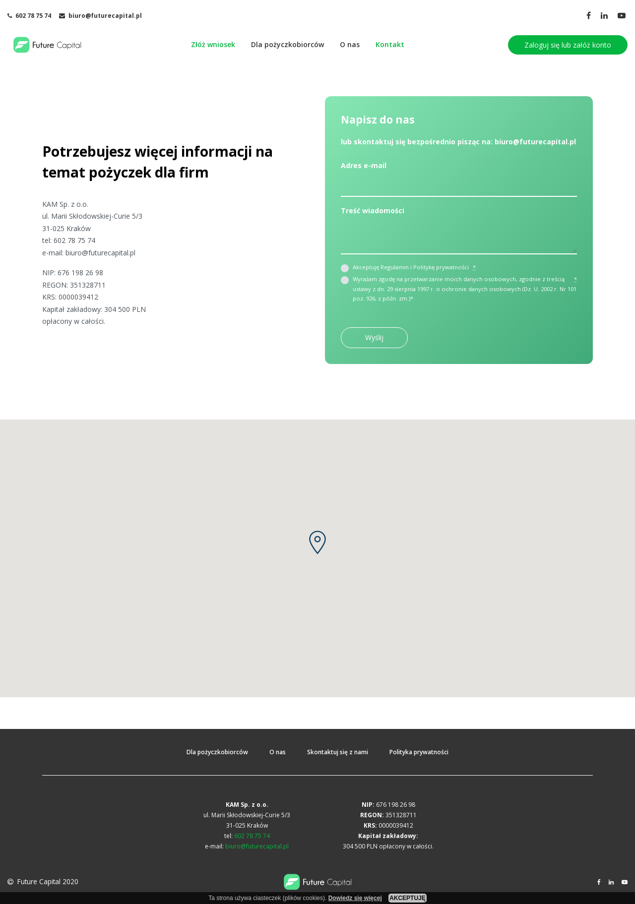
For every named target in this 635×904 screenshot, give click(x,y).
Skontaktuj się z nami (337, 752)
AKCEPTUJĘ (407, 898)
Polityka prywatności (418, 752)
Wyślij (374, 337)
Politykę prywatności (441, 267)
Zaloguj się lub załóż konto (567, 45)
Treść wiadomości (372, 210)
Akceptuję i (414, 267)
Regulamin (395, 267)
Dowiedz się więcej (355, 898)
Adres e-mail (363, 165)
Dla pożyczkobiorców (287, 44)
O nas (350, 44)
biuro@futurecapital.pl (100, 252)
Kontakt (390, 44)
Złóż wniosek (213, 44)
